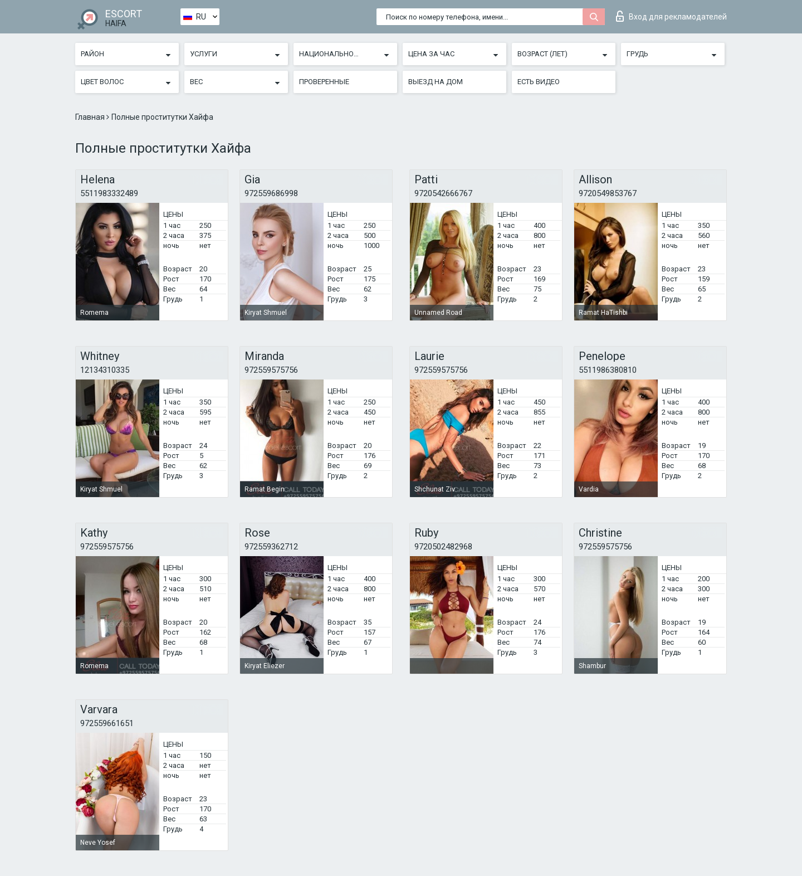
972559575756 (271, 370)
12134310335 (104, 370)
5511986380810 (608, 370)
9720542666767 (443, 193)
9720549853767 (608, 193)
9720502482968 (443, 547)
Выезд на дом (435, 81)
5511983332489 (109, 193)
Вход (671, 16)
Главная (90, 117)
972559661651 (107, 723)
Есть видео (538, 81)
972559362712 (271, 547)
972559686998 (271, 193)
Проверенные (324, 81)
